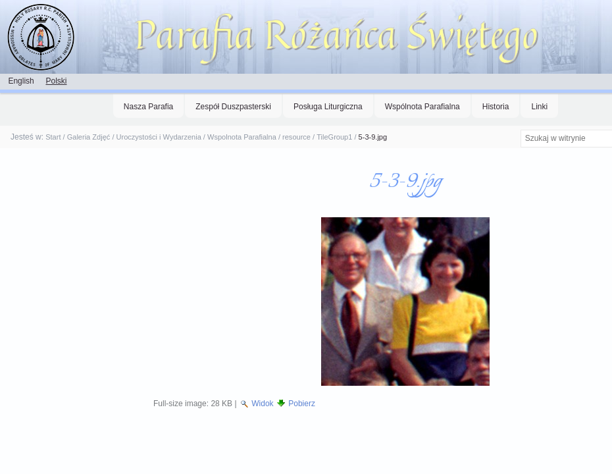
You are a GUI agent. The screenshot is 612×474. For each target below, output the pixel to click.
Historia (495, 106)
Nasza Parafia (148, 106)
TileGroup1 (334, 137)
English (21, 81)
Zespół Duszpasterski (233, 106)
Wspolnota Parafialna (241, 137)
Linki (539, 106)
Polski (55, 81)
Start (53, 137)
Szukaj (519, 129)
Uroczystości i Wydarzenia (158, 137)
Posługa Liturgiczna (328, 106)
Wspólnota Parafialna (422, 106)
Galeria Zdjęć (89, 137)
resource (296, 137)
